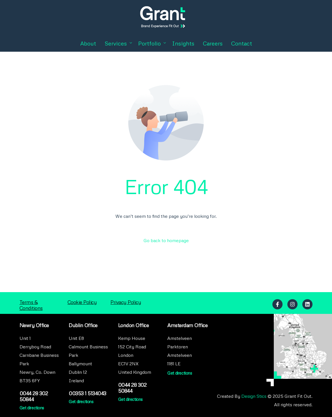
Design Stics (253, 396)
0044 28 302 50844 (33, 396)
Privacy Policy (125, 302)
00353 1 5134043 (87, 393)
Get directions (31, 407)
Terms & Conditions (31, 305)
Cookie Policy (82, 302)
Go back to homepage (166, 240)
